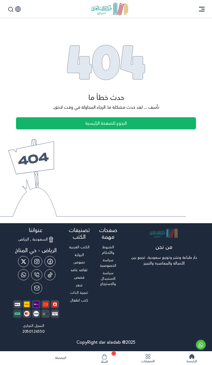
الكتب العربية (79, 247)
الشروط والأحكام (108, 250)
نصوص (79, 262)
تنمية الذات (79, 292)
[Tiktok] (49, 274)
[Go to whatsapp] (201, 345)
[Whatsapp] (23, 274)
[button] (18, 9)
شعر (79, 285)
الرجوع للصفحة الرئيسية (106, 123)
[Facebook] (49, 261)
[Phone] (36, 274)
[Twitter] (23, 261)
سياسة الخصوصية (108, 263)
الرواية (79, 255)
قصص (79, 277)
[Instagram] (36, 261)
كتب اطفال (79, 300)
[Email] (36, 288)
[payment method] (17, 304)
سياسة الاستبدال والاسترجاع (108, 279)
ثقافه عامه (79, 270)
